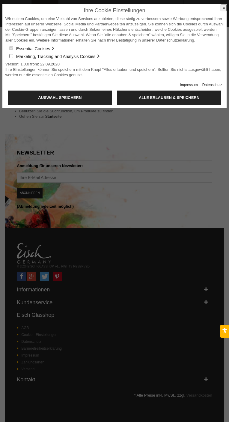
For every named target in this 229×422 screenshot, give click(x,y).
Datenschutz (212, 85)
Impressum (189, 85)
